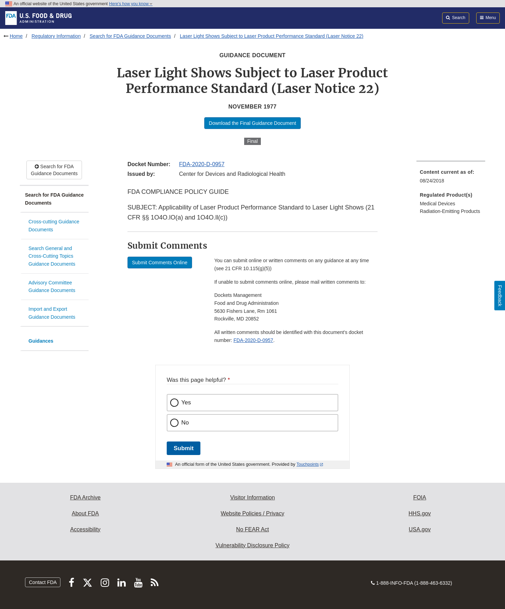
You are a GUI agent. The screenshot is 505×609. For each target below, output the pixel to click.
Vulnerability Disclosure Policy (253, 545)
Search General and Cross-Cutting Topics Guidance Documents (51, 256)
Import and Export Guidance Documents (51, 313)
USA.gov (420, 529)
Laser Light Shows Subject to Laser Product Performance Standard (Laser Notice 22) (271, 36)
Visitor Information (252, 497)
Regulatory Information (56, 36)
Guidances (40, 341)
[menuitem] (450, 178)
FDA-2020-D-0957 (202, 164)
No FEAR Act (252, 529)
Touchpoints (308, 464)
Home (16, 36)
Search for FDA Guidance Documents (130, 36)
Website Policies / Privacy (252, 513)
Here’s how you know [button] (130, 3)
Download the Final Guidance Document (252, 123)
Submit (183, 448)
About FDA (85, 513)
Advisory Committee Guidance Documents (51, 286)
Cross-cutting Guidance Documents (53, 225)
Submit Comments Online (160, 262)
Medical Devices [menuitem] (437, 203)
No (185, 422)
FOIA (419, 497)
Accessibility (85, 529)
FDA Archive (85, 497)
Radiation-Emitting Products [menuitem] (450, 211)
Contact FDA (43, 582)
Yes (186, 402)
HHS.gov (419, 513)
